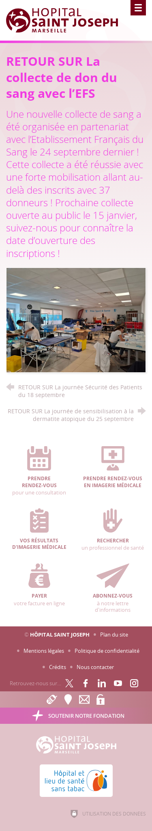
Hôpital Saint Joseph (60, 634)
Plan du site (114, 634)
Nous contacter (95, 667)
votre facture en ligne (39, 585)
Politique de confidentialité (107, 650)
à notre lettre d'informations (112, 588)
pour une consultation (39, 471)
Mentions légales (44, 650)
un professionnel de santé (112, 529)
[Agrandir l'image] (76, 319)
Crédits (57, 667)
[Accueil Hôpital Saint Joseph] (67, 20)
